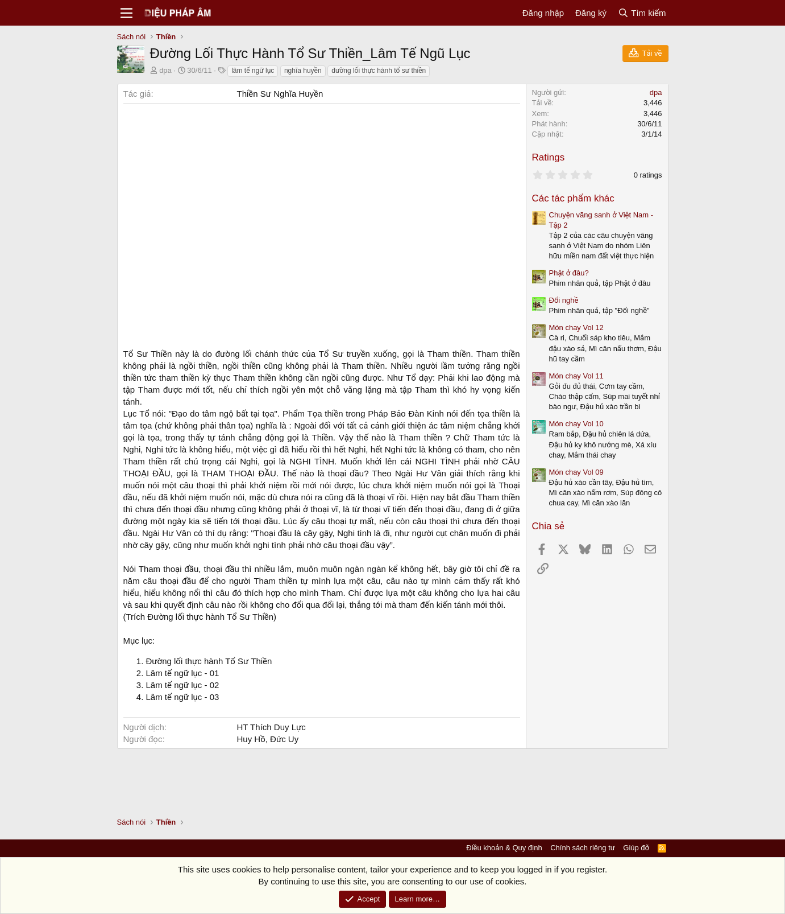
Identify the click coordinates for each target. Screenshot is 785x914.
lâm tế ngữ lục (252, 71)
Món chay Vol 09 (576, 472)
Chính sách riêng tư (582, 847)
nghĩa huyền (303, 71)
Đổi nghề (564, 300)
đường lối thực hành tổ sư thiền (378, 71)
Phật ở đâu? (569, 273)
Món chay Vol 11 (576, 376)
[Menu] (127, 13)
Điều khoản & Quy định (504, 847)
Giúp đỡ (636, 847)
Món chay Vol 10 (576, 423)
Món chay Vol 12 (576, 327)
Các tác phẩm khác (573, 198)
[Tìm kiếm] (641, 12)
